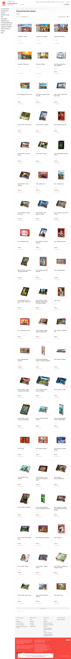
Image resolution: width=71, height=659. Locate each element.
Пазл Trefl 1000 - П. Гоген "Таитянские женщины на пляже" (42, 478)
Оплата (45, 619)
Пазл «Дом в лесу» (58, 595)
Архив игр (32, 621)
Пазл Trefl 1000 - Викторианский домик (59, 478)
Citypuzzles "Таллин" (22, 36)
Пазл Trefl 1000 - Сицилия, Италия (24, 154)
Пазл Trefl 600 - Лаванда (60, 359)
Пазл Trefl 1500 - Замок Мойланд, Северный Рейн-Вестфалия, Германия (42, 302)
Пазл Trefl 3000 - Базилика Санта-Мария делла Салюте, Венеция (60, 509)
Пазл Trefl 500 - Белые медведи (23, 478)
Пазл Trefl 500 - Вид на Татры (25, 595)
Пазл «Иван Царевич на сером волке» (61, 154)
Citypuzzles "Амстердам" (41, 36)
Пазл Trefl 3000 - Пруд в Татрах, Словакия (41, 390)
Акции (40, 1)
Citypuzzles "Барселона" (23, 64)
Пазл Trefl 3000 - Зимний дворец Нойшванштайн (41, 331)
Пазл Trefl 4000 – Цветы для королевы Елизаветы (24, 271)
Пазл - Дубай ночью (40, 183)
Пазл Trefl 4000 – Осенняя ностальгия (24, 213)
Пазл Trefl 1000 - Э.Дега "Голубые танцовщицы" (23, 419)
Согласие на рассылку (48, 632)
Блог (31, 619)
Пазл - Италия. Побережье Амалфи (42, 596)
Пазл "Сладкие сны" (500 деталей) (41, 271)
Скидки (37, 1)
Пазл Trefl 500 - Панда (41, 153)
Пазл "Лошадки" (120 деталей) (25, 94)
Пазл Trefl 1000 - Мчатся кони (24, 124)
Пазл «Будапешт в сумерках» (42, 537)
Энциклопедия (33, 626)
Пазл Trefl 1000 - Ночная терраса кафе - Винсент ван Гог (24, 302)
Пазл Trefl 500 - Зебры (23, 566)
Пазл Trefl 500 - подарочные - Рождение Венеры (61, 567)
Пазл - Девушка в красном (60, 124)
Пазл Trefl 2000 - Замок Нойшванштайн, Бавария (23, 390)
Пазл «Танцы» (21, 448)
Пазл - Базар (57, 300)
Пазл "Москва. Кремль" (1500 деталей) (42, 95)
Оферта (45, 631)
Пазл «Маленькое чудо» (23, 241)
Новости (57, 1)
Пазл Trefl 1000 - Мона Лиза (24, 507)
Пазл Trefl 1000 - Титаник (60, 389)
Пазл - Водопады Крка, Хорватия (23, 360)
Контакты (62, 1)
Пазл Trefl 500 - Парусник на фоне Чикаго (60, 95)
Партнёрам (18, 621)
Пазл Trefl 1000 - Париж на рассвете (42, 242)
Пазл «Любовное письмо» (60, 241)
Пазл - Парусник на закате (24, 330)
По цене (17, 16)
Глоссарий (32, 624)
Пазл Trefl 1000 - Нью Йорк (42, 124)
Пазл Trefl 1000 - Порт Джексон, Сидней (41, 213)
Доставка (53, 1)
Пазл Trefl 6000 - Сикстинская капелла (61, 213)
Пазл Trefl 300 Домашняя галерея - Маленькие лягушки (42, 508)
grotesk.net (67, 655)
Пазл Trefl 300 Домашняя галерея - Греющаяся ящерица (43, 360)
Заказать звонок (10, 5)
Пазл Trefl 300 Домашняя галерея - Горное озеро (60, 419)
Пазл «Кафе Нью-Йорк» (41, 448)
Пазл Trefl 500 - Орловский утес (60, 331)
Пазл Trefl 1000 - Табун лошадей (23, 184)
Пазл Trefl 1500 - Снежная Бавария (60, 449)
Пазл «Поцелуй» (58, 537)
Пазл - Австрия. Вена (59, 183)
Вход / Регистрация (61, 619)
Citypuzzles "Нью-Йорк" (59, 36)
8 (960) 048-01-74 (12, 3)
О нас (17, 619)
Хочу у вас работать (20, 624)
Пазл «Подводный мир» (59, 270)
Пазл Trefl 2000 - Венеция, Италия (42, 419)
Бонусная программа (47, 1)
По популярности (25, 16)
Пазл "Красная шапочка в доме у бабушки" (60, 65)
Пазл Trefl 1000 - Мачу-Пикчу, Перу (24, 538)
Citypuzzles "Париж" (40, 64)
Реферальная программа (48, 624)
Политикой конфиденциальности (38, 656)
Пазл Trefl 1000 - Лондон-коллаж (42, 567)
